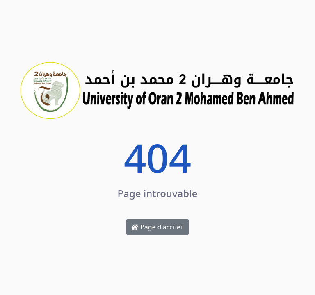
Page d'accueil (157, 226)
